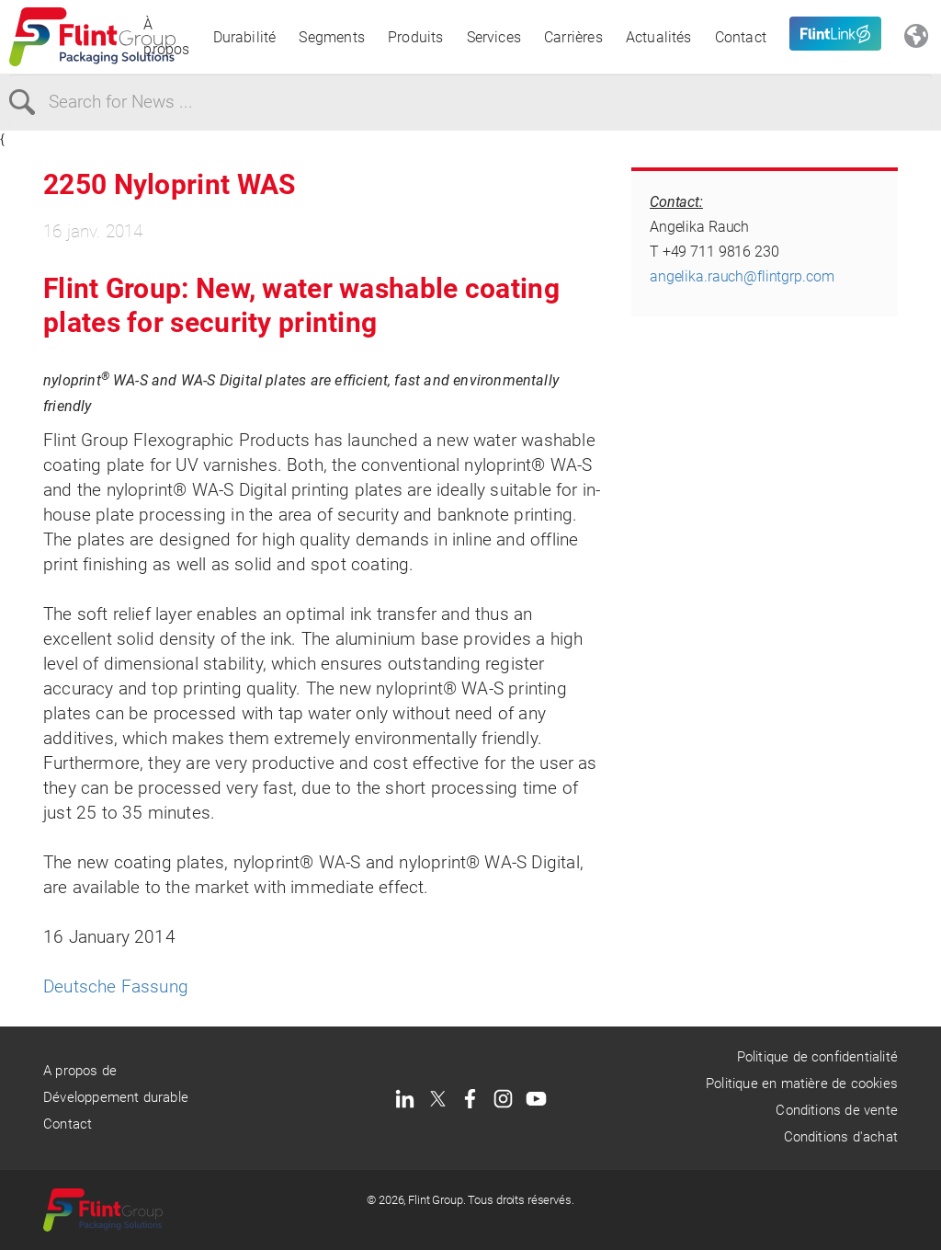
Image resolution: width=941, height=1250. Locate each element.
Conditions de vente (837, 1110)
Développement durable (115, 1097)
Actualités (659, 37)
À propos (166, 37)
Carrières (573, 37)
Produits (416, 37)
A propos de (80, 1070)
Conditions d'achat (841, 1137)
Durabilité (245, 37)
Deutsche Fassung (115, 986)
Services (494, 37)
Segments (332, 37)
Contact (740, 37)
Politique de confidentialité (817, 1057)
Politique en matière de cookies (802, 1083)
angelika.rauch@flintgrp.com (741, 276)
